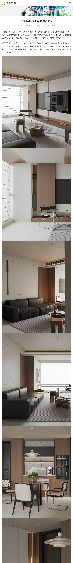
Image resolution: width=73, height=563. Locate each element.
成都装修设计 (30, 25)
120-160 (22, 25)
